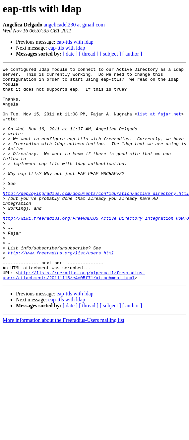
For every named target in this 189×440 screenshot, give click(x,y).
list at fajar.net (159, 124)
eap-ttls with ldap (75, 42)
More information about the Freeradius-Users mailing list (63, 363)
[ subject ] (110, 54)
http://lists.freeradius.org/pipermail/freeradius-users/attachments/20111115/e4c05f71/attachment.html (74, 317)
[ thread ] (88, 54)
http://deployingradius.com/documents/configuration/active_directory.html (96, 219)
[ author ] (132, 54)
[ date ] (70, 54)
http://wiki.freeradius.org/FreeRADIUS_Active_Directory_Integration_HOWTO (96, 249)
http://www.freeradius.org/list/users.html (61, 290)
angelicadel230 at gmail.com (74, 24)
